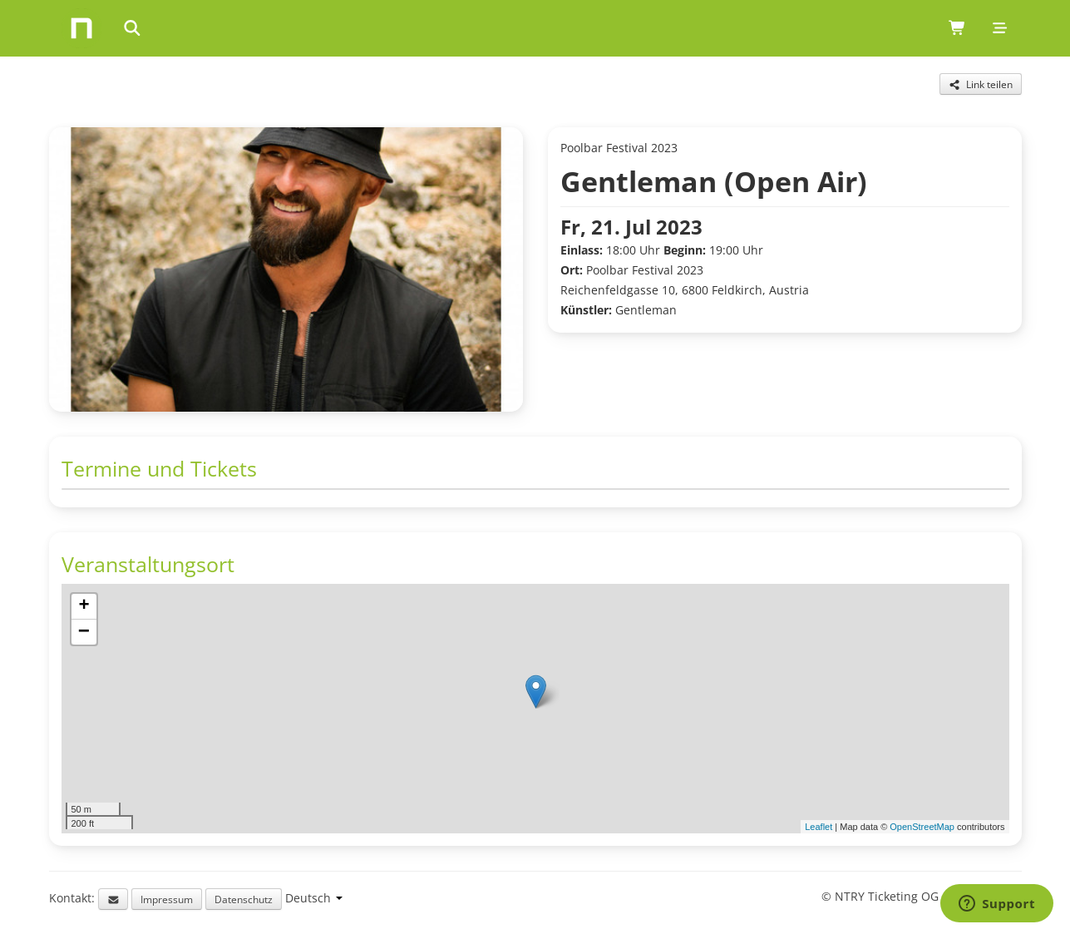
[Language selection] (314, 898)
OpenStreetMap (922, 827)
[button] (535, 692)
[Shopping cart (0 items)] (957, 28)
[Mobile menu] (1000, 28)
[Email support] (113, 899)
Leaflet (818, 827)
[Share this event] (980, 84)
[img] (535, 708)
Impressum (167, 899)
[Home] (81, 28)
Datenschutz (243, 899)
